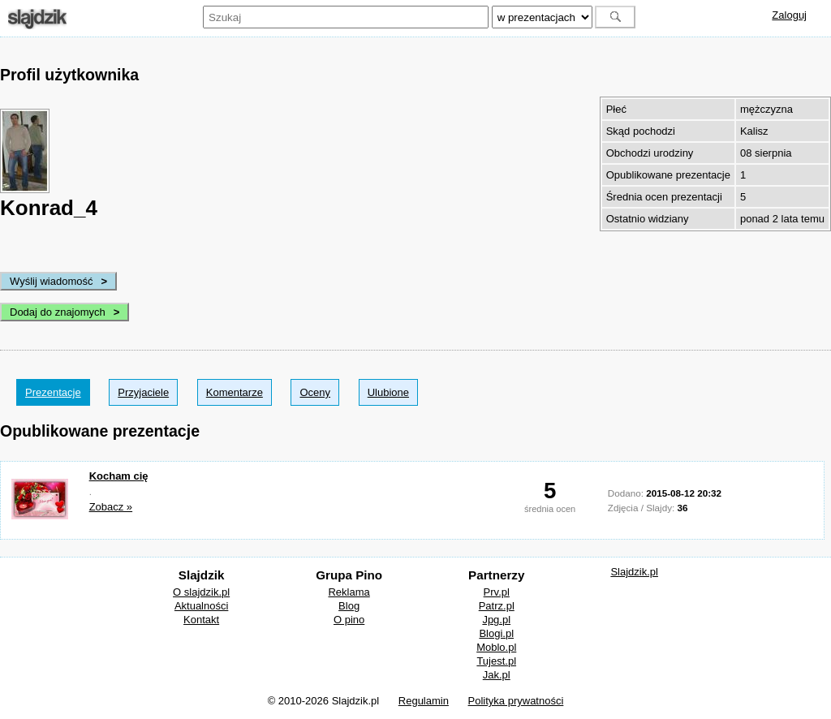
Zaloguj (789, 15)
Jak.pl (496, 675)
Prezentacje (53, 392)
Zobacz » (110, 507)
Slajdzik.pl (634, 572)
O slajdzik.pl (201, 592)
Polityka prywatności (516, 701)
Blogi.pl (496, 633)
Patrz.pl (497, 606)
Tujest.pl (496, 661)
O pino (349, 620)
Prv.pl (497, 592)
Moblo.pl (496, 647)
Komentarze (234, 392)
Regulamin (423, 701)
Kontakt (201, 620)
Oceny (314, 392)
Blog (349, 606)
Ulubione (388, 392)
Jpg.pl (496, 620)
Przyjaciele (143, 392)
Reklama (348, 592)
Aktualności (201, 606)
